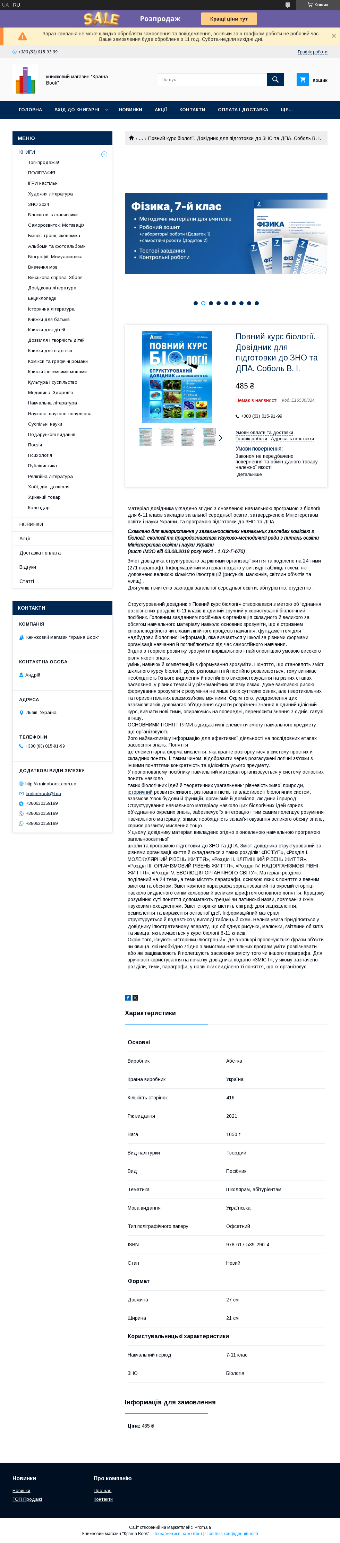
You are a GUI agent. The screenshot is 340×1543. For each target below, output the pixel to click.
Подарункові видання (51, 434)
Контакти (192, 109)
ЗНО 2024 (38, 204)
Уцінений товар (44, 497)
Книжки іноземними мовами (57, 371)
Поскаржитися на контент (177, 1533)
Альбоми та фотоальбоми (57, 246)
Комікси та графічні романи (58, 361)
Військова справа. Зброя (55, 277)
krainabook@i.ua (43, 793)
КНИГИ (27, 152)
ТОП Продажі (27, 1499)
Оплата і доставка (243, 109)
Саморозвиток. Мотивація (56, 225)
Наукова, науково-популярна (60, 413)
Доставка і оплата (40, 553)
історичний (140, 792)
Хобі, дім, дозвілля (48, 486)
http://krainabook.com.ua (50, 783)
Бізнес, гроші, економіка (54, 235)
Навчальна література (52, 403)
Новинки (130, 109)
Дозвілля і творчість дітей (56, 340)
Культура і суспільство (52, 382)
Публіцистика (42, 465)
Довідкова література (52, 287)
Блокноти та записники (53, 214)
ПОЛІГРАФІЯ (41, 172)
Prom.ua (203, 1527)
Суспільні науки (45, 424)
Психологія (40, 455)
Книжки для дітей (46, 329)
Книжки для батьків (49, 319)
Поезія (35, 444)
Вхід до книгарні (76, 109)
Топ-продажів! (43, 162)
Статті (26, 581)
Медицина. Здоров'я (50, 392)
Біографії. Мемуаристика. (56, 256)
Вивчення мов (43, 267)
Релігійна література (50, 476)
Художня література (50, 194)
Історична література (51, 309)
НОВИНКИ (31, 524)
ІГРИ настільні (43, 183)
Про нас (102, 1490)
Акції (161, 109)
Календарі (39, 507)
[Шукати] (275, 79)
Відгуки (27, 567)
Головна (30, 109)
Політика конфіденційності (231, 1533)
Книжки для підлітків (50, 350)
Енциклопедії (42, 298)
